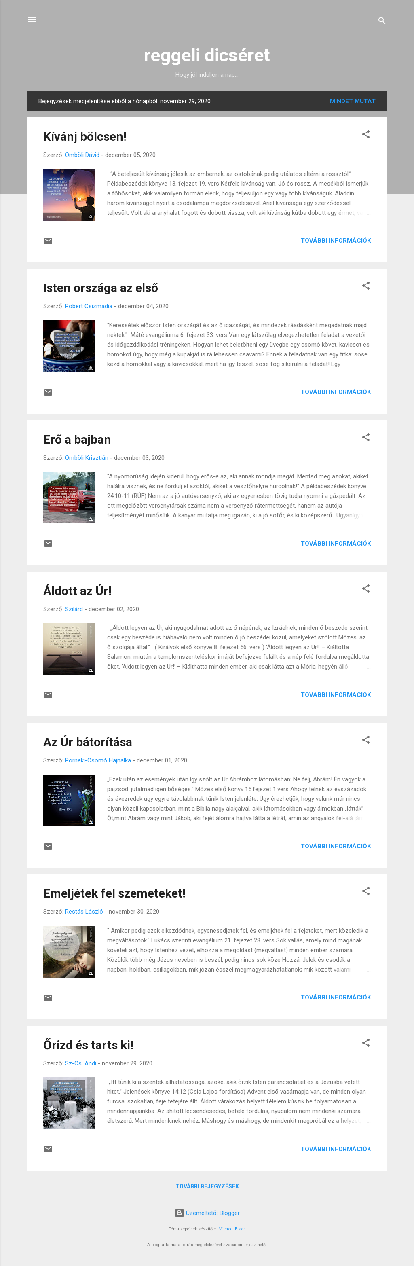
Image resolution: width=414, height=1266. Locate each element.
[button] (366, 135)
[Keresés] (382, 22)
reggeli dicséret (207, 55)
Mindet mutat (353, 101)
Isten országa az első (100, 288)
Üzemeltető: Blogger (207, 1213)
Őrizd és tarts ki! (88, 1045)
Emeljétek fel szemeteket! (114, 893)
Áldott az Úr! (77, 591)
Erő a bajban (77, 439)
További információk (336, 240)
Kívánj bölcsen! (85, 136)
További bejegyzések (207, 1186)
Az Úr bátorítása (87, 742)
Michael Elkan (232, 1229)
